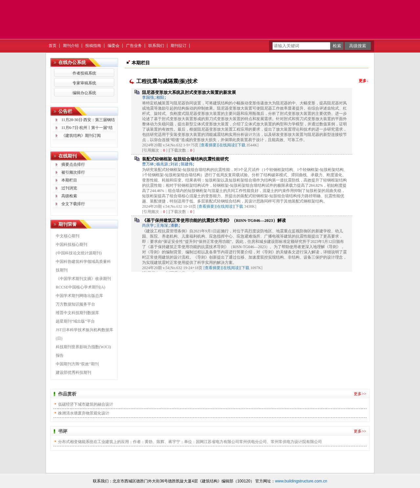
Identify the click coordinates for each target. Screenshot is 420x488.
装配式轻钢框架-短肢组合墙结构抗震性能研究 (185, 159)
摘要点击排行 (73, 164)
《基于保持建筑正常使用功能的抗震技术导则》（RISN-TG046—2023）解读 (214, 220)
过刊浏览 (69, 188)
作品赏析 (67, 394)
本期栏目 (69, 180)
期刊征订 (178, 45)
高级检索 (69, 196)
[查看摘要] (209, 145)
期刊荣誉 (67, 224)
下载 (241, 145)
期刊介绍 (71, 45)
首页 (52, 45)
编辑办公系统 (84, 93)
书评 (62, 431)
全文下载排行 (73, 204)
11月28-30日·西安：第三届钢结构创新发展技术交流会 (88, 120)
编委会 (113, 45)
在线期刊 (67, 156)
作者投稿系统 (84, 73)
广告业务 (134, 45)
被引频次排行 (73, 172)
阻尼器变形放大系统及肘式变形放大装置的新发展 (189, 92)
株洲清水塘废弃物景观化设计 (83, 413)
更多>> (360, 394)
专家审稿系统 (84, 83)
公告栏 (65, 111)
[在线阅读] (227, 145)
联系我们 (156, 45)
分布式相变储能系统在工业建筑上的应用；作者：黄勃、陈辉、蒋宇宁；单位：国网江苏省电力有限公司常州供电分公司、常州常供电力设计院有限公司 (190, 441)
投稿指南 (93, 45)
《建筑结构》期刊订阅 (81, 135)
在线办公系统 (72, 62)
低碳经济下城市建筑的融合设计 (85, 404)
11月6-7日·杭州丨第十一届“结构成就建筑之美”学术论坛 (87, 128)
